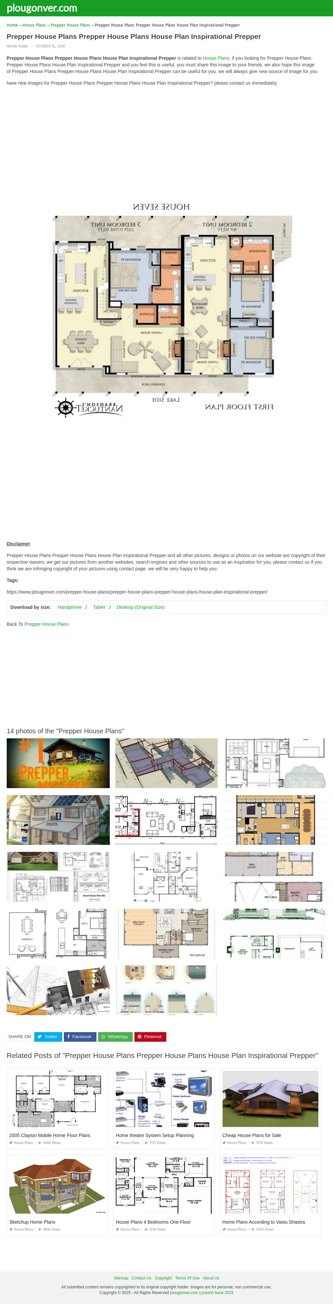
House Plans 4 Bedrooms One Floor (153, 1222)
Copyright (163, 1278)
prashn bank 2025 (218, 1292)
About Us (211, 1278)
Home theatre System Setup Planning (155, 1135)
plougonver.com (42, 8)
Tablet (99, 607)
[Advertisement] (166, 137)
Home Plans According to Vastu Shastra (264, 1222)
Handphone (70, 607)
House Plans (17, 46)
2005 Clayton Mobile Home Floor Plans (49, 1135)
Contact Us (141, 1278)
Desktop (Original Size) (141, 607)
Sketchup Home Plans (32, 1222)
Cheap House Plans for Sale (252, 1135)
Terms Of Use (187, 1278)
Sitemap (121, 1278)
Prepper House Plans (46, 624)
